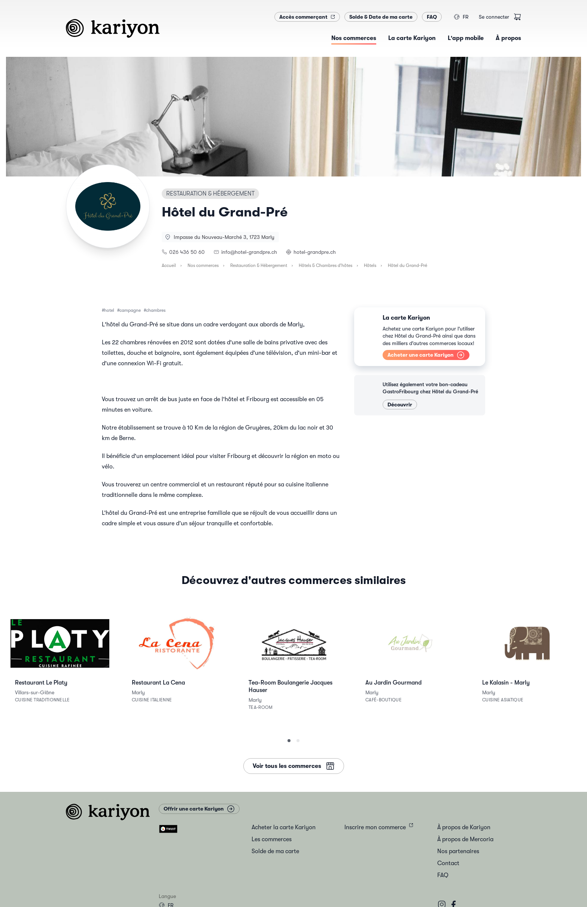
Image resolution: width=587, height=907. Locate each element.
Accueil (169, 265)
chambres (155, 310)
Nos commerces (203, 265)
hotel (109, 310)
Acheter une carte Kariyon (426, 355)
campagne (130, 310)
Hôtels (370, 265)
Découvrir (399, 405)
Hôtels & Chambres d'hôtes (325, 265)
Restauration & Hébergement (258, 265)
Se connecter (494, 17)
